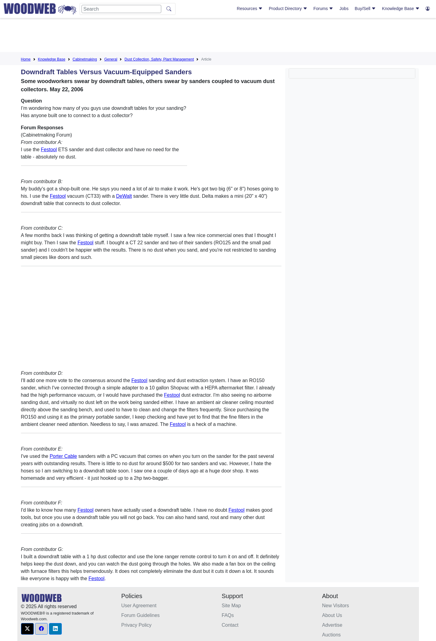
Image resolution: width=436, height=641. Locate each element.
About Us (332, 615)
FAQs (228, 615)
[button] (27, 629)
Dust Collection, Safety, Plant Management (159, 59)
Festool (49, 149)
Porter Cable (63, 456)
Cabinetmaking (85, 59)
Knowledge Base (401, 8)
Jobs (344, 8)
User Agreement (139, 605)
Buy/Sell (365, 8)
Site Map (231, 605)
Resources (250, 8)
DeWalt (124, 196)
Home (26, 59)
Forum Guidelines (140, 615)
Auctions (331, 634)
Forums (323, 8)
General (110, 59)
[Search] (121, 9)
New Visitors (335, 605)
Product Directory (288, 8)
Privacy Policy (136, 625)
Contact (230, 625)
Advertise (332, 625)
